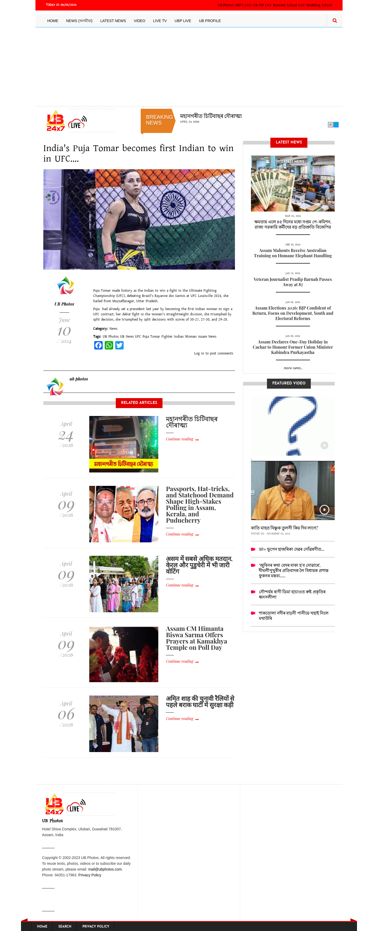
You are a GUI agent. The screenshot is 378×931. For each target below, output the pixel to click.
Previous (330, 124)
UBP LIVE (183, 21)
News (113, 328)
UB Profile (210, 21)
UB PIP (258, 5)
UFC (138, 336)
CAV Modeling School (315, 5)
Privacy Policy (89, 875)
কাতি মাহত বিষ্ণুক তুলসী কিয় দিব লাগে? (284, 528)
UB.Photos (225, 5)
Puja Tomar (151, 336)
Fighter (167, 336)
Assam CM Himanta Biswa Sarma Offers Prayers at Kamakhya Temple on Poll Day (196, 637)
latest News (293, 161)
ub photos (79, 379)
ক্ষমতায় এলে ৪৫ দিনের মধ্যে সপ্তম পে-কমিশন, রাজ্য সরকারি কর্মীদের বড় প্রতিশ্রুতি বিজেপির (292, 224)
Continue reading (179, 438)
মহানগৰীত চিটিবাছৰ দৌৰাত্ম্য (211, 115)
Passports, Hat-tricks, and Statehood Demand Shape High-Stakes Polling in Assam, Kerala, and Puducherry (200, 504)
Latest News (113, 21)
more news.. (293, 368)
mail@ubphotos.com (105, 869)
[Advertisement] (189, 67)
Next (336, 124)
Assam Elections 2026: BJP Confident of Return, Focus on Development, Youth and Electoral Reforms (292, 313)
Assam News (207, 336)
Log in (199, 353)
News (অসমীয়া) (79, 21)
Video (139, 21)
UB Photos (64, 304)
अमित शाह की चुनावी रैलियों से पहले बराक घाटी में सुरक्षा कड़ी (200, 701)
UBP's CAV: (244, 5)
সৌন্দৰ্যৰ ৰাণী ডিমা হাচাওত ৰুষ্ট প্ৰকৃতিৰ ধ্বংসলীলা (292, 594)
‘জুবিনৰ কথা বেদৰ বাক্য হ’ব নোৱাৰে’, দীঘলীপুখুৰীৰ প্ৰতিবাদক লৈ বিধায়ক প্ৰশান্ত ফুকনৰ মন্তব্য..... (293, 570)
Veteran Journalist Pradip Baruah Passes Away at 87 (293, 281)
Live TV (160, 21)
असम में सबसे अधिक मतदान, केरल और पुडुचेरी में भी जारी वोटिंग (199, 564)
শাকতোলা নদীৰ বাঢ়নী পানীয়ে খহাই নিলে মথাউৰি (293, 615)
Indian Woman (185, 336)
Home (52, 21)
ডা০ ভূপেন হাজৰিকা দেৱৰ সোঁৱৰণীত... (291, 549)
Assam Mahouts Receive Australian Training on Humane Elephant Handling (293, 253)
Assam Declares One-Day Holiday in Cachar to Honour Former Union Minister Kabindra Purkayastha (293, 347)
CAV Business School (281, 5)
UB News (127, 336)
